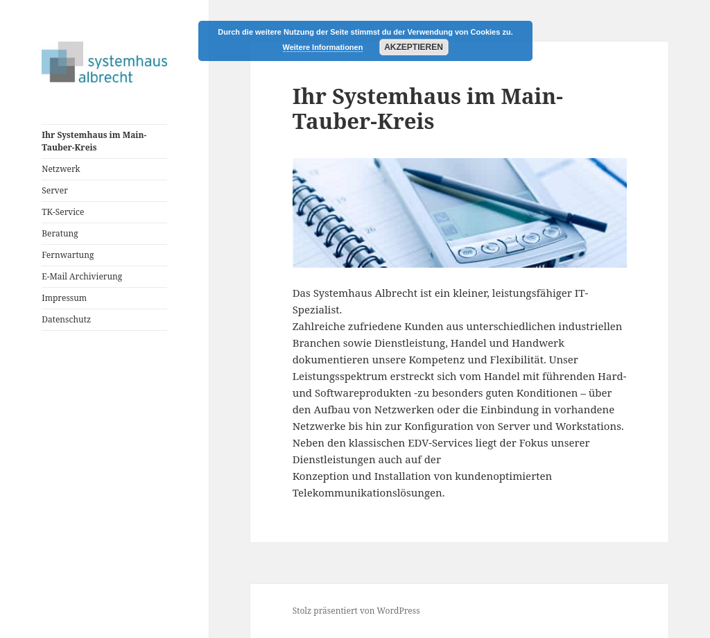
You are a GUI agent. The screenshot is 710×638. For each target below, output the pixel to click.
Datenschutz (66, 319)
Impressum (64, 298)
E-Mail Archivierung (82, 276)
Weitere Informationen (323, 47)
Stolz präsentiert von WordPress (356, 611)
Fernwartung (68, 255)
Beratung (60, 233)
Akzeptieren (413, 47)
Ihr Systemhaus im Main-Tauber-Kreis (94, 141)
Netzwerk (61, 169)
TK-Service (63, 212)
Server (55, 190)
